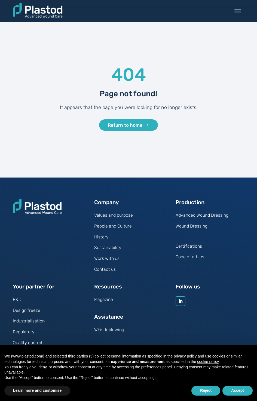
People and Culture (113, 229)
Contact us (105, 272)
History (101, 240)
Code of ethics (190, 260)
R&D (17, 302)
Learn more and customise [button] (37, 390)
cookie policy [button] (208, 361)
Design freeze (26, 313)
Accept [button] (237, 390)
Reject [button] (206, 390)
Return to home (125, 128)
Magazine (103, 302)
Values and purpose (113, 218)
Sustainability (107, 251)
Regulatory (24, 335)
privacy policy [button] (185, 356)
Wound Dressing (191, 229)
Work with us (107, 262)
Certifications (189, 249)
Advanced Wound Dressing (202, 218)
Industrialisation (29, 324)
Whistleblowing (109, 332)
